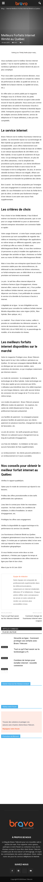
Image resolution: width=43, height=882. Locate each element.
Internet (4, 647)
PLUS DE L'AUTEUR (9, 632)
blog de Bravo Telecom (13, 842)
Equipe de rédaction (20, 576)
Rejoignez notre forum (12, 728)
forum (18, 847)
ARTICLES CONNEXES (10, 629)
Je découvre (21, 797)
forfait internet (21, 216)
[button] (40, 3)
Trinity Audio (23, 52)
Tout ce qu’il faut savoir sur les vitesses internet (10, 617)
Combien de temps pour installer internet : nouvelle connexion (25, 663)
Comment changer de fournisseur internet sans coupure (32, 618)
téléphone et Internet (32, 856)
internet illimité (31, 363)
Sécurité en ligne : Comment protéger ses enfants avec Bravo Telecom (26, 641)
